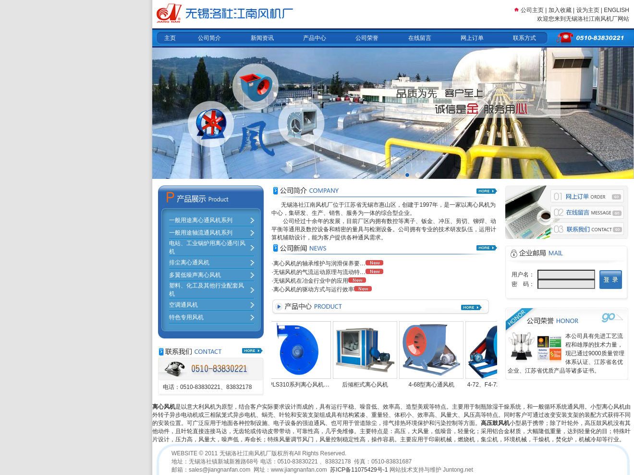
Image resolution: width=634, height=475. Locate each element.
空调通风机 (183, 304)
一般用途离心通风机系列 (200, 220)
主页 (170, 38)
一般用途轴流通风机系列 (200, 232)
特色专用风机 (186, 317)
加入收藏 (560, 10)
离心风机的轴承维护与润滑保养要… (319, 263)
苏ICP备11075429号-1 (359, 469)
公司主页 (532, 10)
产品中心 (314, 38)
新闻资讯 (262, 38)
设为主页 (588, 10)
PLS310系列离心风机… (301, 384)
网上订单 (472, 38)
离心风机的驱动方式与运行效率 (313, 289)
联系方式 (524, 38)
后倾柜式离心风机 (367, 384)
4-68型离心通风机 (434, 384)
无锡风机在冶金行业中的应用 (310, 280)
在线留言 (419, 38)
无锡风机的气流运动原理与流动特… (319, 272)
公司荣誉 (366, 38)
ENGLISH (616, 10)
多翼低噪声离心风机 (195, 275)
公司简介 (209, 38)
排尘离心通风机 (189, 262)
